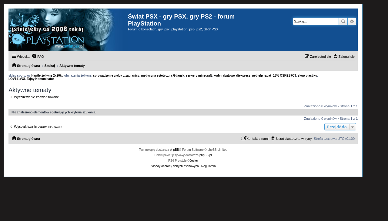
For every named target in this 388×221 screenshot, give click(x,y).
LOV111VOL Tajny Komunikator (31, 79)
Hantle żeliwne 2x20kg (48, 75)
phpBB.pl (205, 155)
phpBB (174, 149)
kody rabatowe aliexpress (231, 75)
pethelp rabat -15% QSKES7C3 (274, 75)
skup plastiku (307, 75)
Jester (194, 160)
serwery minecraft (199, 75)
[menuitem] (38, 56)
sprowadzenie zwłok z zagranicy (116, 75)
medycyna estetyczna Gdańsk (162, 75)
